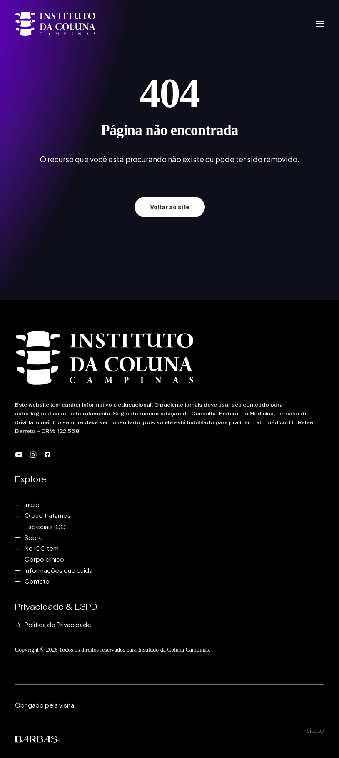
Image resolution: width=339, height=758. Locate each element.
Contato (37, 581)
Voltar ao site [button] (169, 207)
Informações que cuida (58, 570)
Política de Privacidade (58, 624)
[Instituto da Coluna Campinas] (55, 23)
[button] (320, 24)
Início (32, 504)
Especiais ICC (45, 526)
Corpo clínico (44, 559)
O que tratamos (48, 515)
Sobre (34, 537)
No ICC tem (42, 548)
